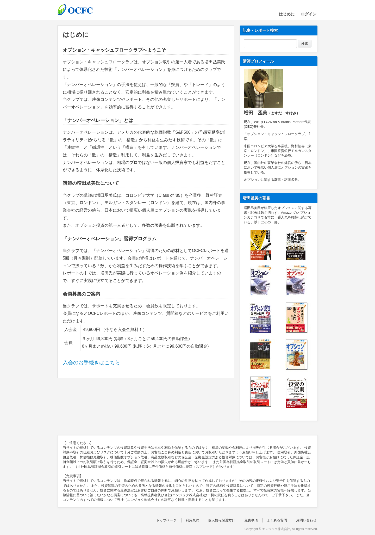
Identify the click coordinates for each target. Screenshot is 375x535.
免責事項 (251, 520)
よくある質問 (277, 520)
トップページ (166, 520)
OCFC (83, 10)
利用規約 (192, 520)
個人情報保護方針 (221, 520)
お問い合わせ (306, 520)
